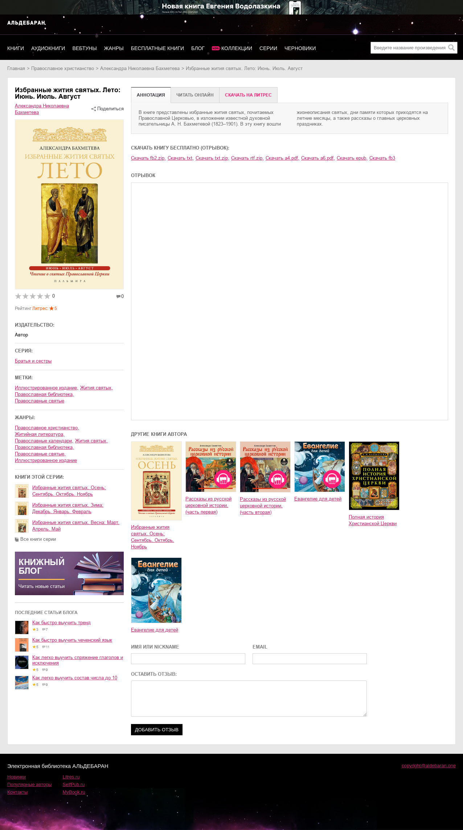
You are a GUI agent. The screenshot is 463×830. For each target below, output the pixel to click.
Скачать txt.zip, (212, 158)
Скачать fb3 (382, 158)
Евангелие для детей (317, 499)
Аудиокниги (48, 48)
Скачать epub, (352, 158)
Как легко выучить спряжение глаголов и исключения (77, 660)
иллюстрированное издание (46, 460)
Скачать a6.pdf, (318, 158)
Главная (16, 68)
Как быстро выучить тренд (61, 622)
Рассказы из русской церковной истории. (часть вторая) (263, 505)
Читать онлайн (195, 95)
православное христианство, (47, 427)
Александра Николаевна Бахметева (140, 68)
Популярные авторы (29, 784)
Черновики (300, 48)
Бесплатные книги (157, 48)
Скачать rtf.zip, (247, 158)
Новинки (16, 777)
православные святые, (40, 454)
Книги (15, 48)
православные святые (39, 401)
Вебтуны (84, 48)
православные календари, (44, 440)
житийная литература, (40, 434)
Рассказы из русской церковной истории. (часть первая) (208, 505)
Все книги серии (38, 539)
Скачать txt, (181, 158)
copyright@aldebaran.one (429, 765)
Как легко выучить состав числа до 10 (74, 677)
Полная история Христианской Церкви (373, 520)
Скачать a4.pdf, (282, 158)
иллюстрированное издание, (46, 388)
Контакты (17, 792)
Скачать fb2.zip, (148, 158)
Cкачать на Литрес (248, 95)
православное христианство (62, 68)
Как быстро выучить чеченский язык (72, 640)
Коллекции (236, 48)
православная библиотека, (44, 394)
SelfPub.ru (74, 784)
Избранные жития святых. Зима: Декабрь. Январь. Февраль (67, 508)
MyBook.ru (74, 792)
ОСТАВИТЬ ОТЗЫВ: (154, 674)
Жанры (114, 48)
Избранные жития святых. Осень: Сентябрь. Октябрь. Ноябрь (69, 491)
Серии (268, 48)
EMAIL (260, 647)
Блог (198, 48)
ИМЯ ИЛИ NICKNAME (155, 647)
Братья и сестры (33, 361)
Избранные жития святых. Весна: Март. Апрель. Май (75, 526)
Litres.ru (71, 777)
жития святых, (96, 388)
